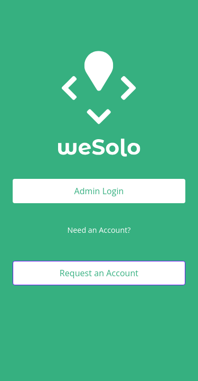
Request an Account (99, 273)
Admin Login (99, 191)
